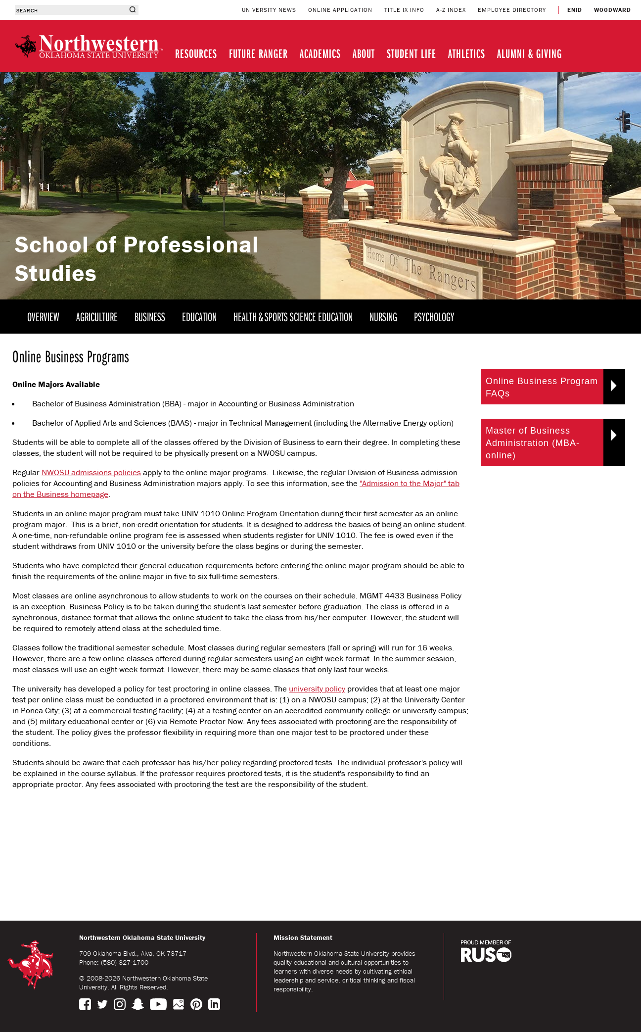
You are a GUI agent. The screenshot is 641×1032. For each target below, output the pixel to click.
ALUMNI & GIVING (529, 53)
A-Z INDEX (451, 9)
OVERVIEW (43, 316)
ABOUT (364, 53)
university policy (317, 688)
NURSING (383, 316)
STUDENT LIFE (411, 53)
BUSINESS (150, 316)
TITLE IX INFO (404, 9)
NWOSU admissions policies (91, 472)
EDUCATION (199, 316)
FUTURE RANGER (258, 53)
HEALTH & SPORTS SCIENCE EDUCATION (293, 316)
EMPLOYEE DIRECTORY (512, 9)
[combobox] (70, 10)
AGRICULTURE (97, 316)
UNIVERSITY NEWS (269, 9)
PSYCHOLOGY (434, 316)
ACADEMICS (320, 53)
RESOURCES (196, 53)
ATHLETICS (466, 53)
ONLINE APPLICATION (340, 9)
